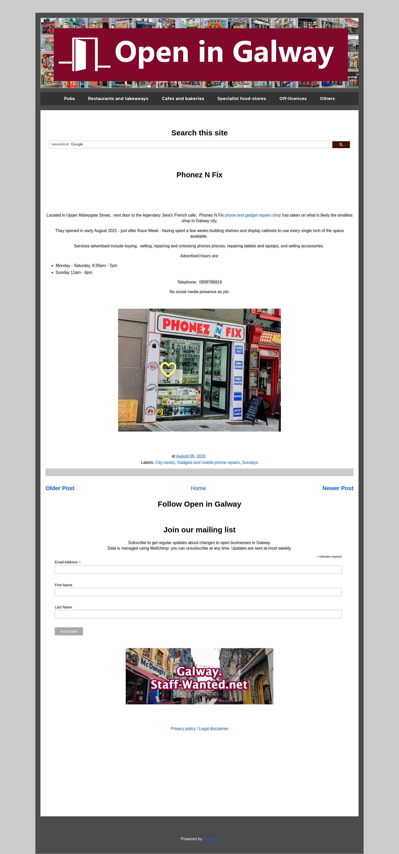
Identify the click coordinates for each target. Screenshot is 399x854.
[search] (188, 144)
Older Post (60, 488)
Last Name (63, 607)
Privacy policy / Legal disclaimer (200, 729)
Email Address (68, 562)
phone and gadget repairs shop (253, 215)
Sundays (250, 462)
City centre (165, 462)
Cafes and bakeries (183, 98)
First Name (63, 585)
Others (327, 98)
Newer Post (337, 488)
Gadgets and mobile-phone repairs (208, 462)
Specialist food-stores (241, 98)
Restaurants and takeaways (118, 98)
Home (198, 488)
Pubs (69, 98)
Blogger (210, 839)
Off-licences (293, 98)
